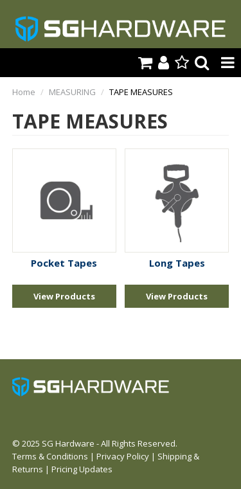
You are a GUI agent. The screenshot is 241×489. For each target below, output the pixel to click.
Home (23, 92)
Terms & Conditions (50, 456)
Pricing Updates (81, 469)
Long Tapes (177, 262)
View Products (64, 296)
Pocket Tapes (64, 262)
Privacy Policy (122, 456)
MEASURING (72, 92)
